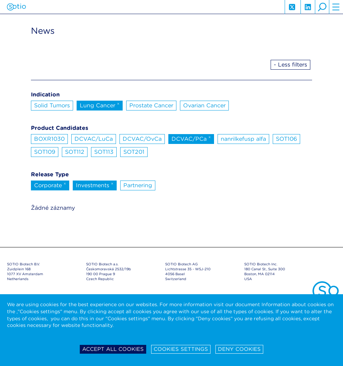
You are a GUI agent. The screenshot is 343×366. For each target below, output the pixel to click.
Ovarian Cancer (204, 105)
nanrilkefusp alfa (243, 138)
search (322, 7)
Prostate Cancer (151, 105)
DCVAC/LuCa (94, 138)
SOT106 (286, 138)
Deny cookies (239, 349)
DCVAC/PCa (191, 138)
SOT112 (74, 152)
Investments (95, 185)
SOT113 (104, 152)
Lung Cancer (99, 105)
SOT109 (44, 152)
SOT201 (133, 152)
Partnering (137, 185)
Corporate (50, 185)
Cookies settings (181, 349)
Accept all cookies (113, 349)
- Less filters (290, 64)
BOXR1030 (49, 138)
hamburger (336, 7)
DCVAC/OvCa (142, 138)
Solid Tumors (52, 105)
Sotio (16, 7)
